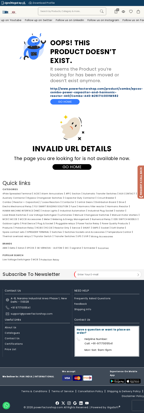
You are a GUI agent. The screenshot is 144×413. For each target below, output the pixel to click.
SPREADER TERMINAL (38, 232)
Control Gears (85, 202)
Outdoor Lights (11, 223)
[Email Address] (108, 274)
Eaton (21, 247)
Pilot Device (28, 223)
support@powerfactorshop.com (31, 313)
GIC (67, 247)
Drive (121, 202)
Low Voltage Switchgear (43, 215)
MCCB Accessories (30, 219)
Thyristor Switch (42, 236)
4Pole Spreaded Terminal (17, 193)
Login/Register (14, 3)
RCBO (39, 227)
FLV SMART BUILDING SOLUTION (51, 206)
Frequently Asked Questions (92, 298)
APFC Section (73, 193)
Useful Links (13, 320)
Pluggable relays (65, 223)
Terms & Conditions (34, 391)
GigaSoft (113, 407)
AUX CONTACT (127, 193)
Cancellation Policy (90, 391)
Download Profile (42, 3)
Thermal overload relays (17, 236)
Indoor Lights (50, 210)
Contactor (68, 202)
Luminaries (65, 215)
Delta (13, 247)
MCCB (13, 219)
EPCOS (30, 247)
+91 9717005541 (21, 307)
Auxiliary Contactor (14, 197)
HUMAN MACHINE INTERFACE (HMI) (21, 210)
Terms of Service (62, 391)
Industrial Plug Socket (100, 210)
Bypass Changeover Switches (44, 197)
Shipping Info (82, 309)
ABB (5, 247)
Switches (57, 232)
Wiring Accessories (102, 236)
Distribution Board (105, 202)
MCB (5, 219)
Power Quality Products (115, 223)
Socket (105, 227)
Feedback (80, 304)
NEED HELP (81, 291)
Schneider (89, 247)
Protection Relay (24, 227)
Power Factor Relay (88, 223)
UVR (86, 236)
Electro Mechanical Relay (17, 206)
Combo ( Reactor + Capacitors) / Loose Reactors (31, 202)
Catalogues (12, 333)
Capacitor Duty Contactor (80, 197)
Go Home (65, 102)
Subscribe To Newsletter (31, 274)
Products (8, 227)
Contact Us (12, 338)
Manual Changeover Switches (92, 215)
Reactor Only (62, 227)
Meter (47, 219)
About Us (10, 327)
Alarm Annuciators (52, 193)
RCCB (48, 227)
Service (76, 227)
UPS (79, 236)
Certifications (14, 344)
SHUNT (86, 227)
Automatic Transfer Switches (100, 193)
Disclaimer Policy (133, 396)
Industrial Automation (73, 210)
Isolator (120, 210)
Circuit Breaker (105, 197)
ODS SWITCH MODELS (125, 219)
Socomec (103, 248)
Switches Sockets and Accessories (85, 232)
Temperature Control (119, 232)
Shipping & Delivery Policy (124, 391)
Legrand (76, 247)
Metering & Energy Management (70, 219)
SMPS (95, 227)
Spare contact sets (14, 232)
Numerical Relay (101, 219)
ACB (36, 193)
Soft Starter (117, 227)
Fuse (73, 206)
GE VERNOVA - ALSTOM (49, 247)
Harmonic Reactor (117, 206)
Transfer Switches (64, 236)
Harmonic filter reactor (92, 206)
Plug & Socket (45, 223)
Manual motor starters (125, 215)
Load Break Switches (14, 215)
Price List (10, 349)
